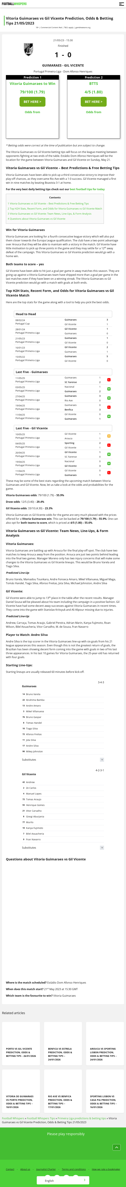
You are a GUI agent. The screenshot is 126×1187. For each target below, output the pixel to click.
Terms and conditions (74, 1169)
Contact (10, 1169)
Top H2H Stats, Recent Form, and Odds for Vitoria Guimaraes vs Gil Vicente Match (55, 208)
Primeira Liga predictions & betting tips (82, 1118)
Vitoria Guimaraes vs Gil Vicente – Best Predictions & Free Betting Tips (48, 203)
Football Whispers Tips (41, 1118)
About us (25, 1169)
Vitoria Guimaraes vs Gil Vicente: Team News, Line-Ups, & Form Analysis (49, 213)
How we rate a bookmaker (106, 1169)
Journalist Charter (46, 1169)
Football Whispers (13, 1118)
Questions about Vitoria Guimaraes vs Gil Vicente (36, 218)
